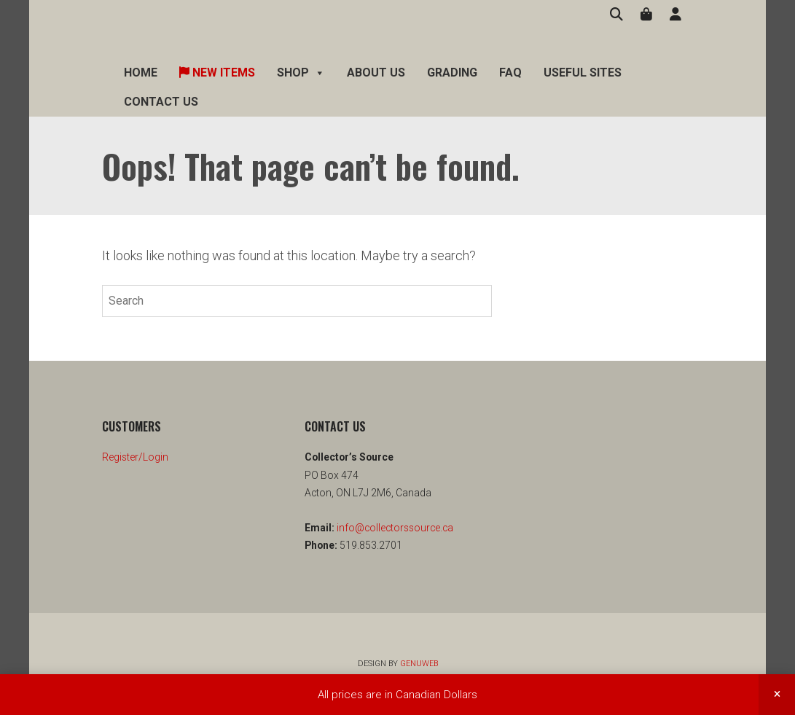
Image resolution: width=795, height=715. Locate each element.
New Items (217, 72)
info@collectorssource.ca (393, 528)
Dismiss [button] (777, 694)
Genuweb (419, 663)
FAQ (510, 72)
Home (140, 72)
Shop (301, 72)
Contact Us (161, 102)
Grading (452, 72)
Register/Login (135, 457)
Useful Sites (583, 72)
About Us (376, 72)
